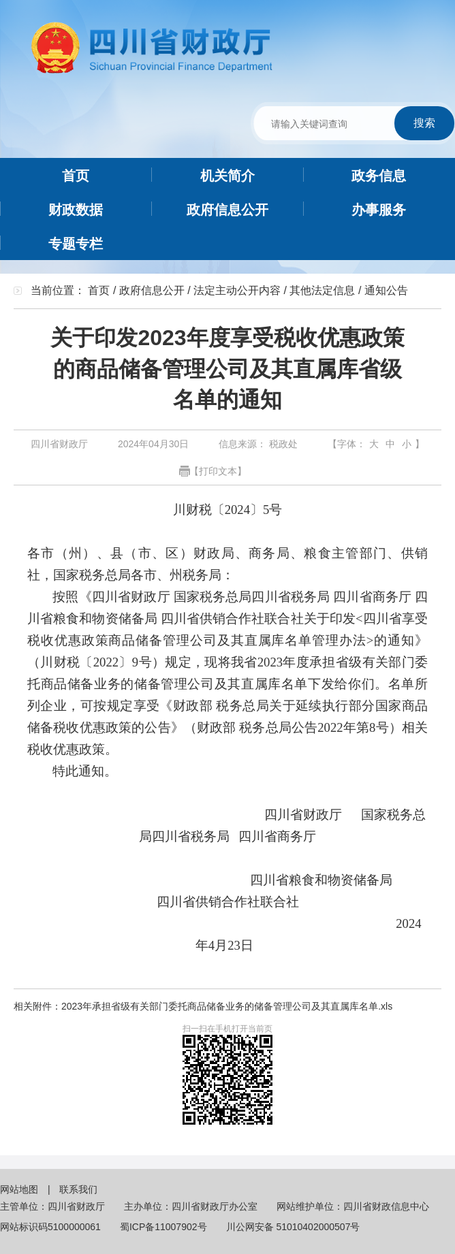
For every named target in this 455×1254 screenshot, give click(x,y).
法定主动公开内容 (237, 290)
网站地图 (20, 1189)
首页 (99, 290)
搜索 (424, 123)
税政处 (282, 443)
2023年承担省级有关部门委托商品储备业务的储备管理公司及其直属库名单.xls (226, 1006)
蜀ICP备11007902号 (163, 1226)
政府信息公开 (152, 290)
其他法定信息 (322, 290)
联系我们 (78, 1189)
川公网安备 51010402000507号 (293, 1226)
